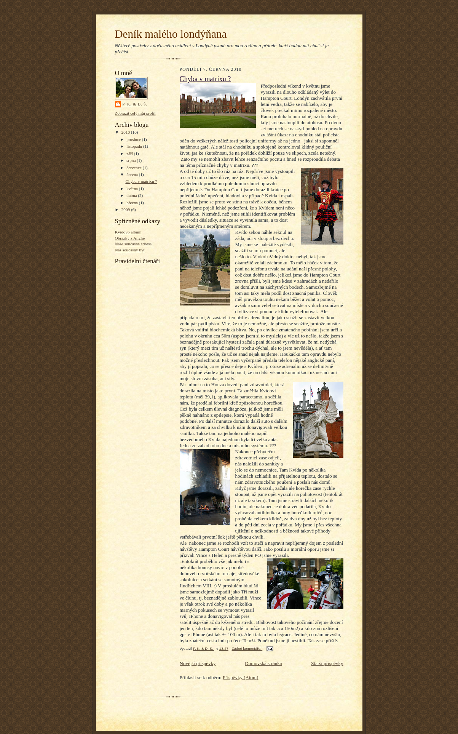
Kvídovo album (128, 232)
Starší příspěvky (327, 663)
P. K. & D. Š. (135, 104)
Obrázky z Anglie (130, 238)
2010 (126, 132)
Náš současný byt (130, 250)
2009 (126, 209)
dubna (132, 195)
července (134, 167)
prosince (134, 139)
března (132, 202)
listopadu (134, 146)
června (132, 174)
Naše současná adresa (133, 243)
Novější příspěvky (198, 663)
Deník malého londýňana (171, 34)
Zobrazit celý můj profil (135, 113)
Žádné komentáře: (247, 648)
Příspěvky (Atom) (241, 677)
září (130, 153)
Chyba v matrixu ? (141, 181)
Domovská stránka (263, 663)
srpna (131, 160)
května (132, 188)
